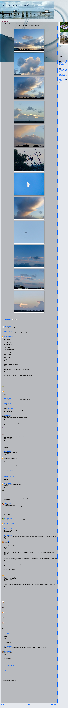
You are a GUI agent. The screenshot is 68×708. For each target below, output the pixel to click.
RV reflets (64, 74)
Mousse (5, 528)
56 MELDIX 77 (5, 336)
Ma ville (65, 67)
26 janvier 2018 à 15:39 (8, 601)
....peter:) (5, 646)
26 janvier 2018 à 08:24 (10, 470)
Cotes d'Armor (64, 79)
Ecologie (62, 71)
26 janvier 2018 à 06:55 (8, 398)
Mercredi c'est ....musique (64, 70)
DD (4, 496)
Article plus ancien (54, 704)
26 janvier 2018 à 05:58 (11, 363)
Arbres (66, 69)
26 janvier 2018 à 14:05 (9, 583)
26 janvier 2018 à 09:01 (8, 496)
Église (65, 76)
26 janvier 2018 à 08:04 (8, 451)
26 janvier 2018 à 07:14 (10, 408)
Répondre (5, 360)
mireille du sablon (6, 476)
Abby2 (5, 451)
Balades (63, 63)
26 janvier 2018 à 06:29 (8, 368)
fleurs (66, 62)
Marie (4, 606)
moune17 (5, 633)
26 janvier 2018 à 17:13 (8, 606)
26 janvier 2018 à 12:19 (8, 557)
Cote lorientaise (61, 76)
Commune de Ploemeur (62, 75)
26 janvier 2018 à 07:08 (8, 403)
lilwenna (5, 551)
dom (4, 415)
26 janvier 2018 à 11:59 (9, 551)
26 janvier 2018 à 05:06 (10, 336)
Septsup (5, 622)
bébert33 (5, 518)
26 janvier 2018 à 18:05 (9, 622)
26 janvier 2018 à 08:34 (11, 476)
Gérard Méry (5, 641)
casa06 (5, 457)
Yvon (4, 483)
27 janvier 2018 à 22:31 (11, 665)
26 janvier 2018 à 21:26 (9, 633)
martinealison (5, 541)
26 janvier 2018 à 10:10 (9, 518)
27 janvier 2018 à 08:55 (8, 651)
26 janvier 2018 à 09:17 (9, 503)
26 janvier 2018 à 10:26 (11, 523)
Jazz (63, 73)
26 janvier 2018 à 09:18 (8, 511)
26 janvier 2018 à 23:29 (9, 646)
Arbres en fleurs (60, 80)
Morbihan (61, 59)
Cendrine (5, 535)
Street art (65, 71)
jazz (4, 657)
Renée (5, 601)
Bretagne (61, 57)
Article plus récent (4, 704)
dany (4, 557)
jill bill (5, 326)
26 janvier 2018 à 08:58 (8, 483)
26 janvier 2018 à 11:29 (10, 541)
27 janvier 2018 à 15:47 (8, 657)
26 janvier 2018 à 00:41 (8, 326)
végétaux (64, 66)
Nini (4, 651)
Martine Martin (6, 363)
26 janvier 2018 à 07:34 (8, 415)
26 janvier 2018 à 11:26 (9, 535)
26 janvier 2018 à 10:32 (9, 528)
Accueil (29, 704)
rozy (4, 368)
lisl (4, 403)
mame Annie (5, 470)
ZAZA (4, 511)
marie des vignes (6, 523)
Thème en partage (63, 60)
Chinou (5, 583)
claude (5, 503)
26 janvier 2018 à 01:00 (9, 331)
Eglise (63, 69)
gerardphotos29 (6, 665)
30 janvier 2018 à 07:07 (9, 670)
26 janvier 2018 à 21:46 (10, 641)
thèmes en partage (62, 64)
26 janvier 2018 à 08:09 (9, 457)
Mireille (5, 670)
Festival (60, 79)
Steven (5, 331)
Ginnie (5, 398)
